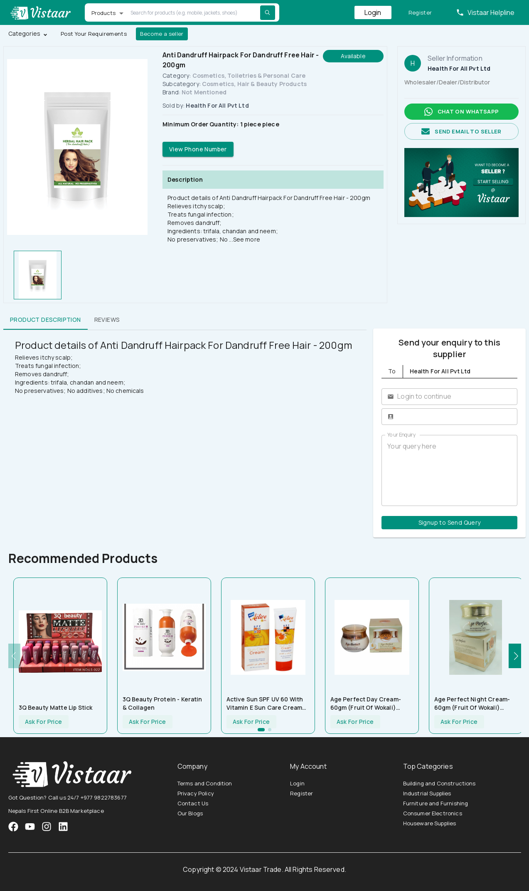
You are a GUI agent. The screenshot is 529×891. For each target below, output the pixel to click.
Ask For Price (44, 722)
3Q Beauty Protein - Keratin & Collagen (162, 703)
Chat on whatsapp (461, 112)
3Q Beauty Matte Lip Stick (56, 707)
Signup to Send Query (449, 523)
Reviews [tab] (107, 320)
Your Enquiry (401, 434)
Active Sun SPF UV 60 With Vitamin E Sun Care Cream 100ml (264, 703)
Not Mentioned (204, 92)
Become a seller (162, 33)
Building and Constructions (439, 783)
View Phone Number (198, 149)
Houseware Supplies (429, 823)
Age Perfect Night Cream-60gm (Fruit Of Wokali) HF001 (472, 703)
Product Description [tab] (45, 320)
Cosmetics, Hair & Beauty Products (254, 84)
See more (246, 239)
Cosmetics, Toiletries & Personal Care (249, 75)
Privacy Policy (195, 793)
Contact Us (193, 803)
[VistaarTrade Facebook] (13, 827)
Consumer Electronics (432, 813)
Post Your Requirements (94, 33)
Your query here (449, 470)
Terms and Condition (204, 783)
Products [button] (103, 13)
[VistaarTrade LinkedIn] (63, 827)
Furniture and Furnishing (435, 803)
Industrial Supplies (427, 793)
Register (420, 12)
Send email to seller (461, 131)
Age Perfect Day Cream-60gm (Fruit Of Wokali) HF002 (365, 703)
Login (372, 12)
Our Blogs (190, 813)
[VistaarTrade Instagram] (30, 827)
